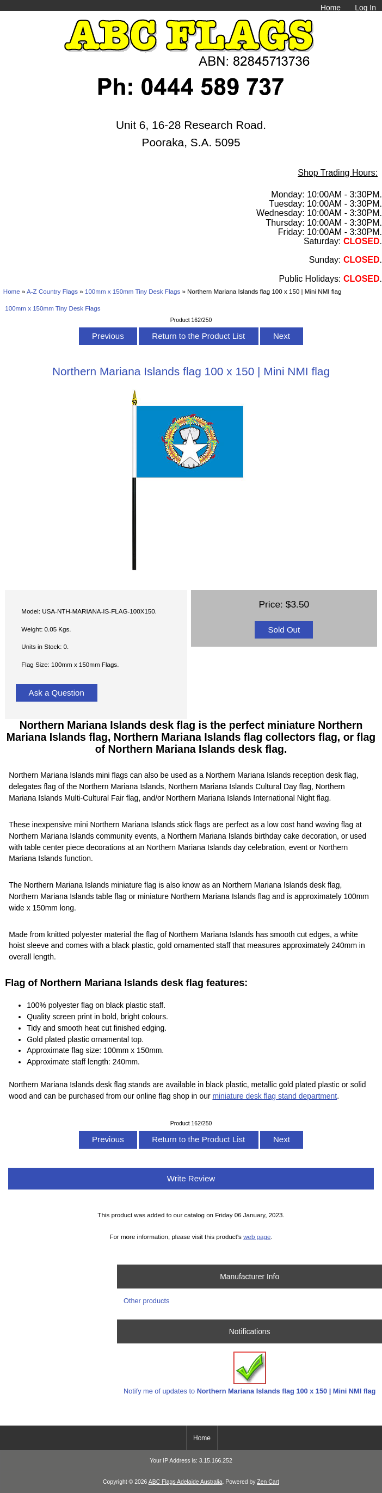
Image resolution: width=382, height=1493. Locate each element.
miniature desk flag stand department (274, 1096)
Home (331, 7)
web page (256, 1236)
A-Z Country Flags (52, 291)
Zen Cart (268, 1482)
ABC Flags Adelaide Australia (186, 1482)
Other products (146, 1301)
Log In (365, 7)
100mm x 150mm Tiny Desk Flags (132, 291)
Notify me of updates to (249, 1373)
